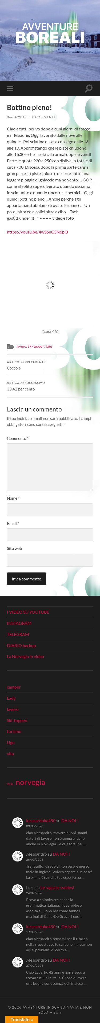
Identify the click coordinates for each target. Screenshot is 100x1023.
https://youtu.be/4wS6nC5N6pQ (37, 231)
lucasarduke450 (40, 820)
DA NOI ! (69, 820)
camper (14, 686)
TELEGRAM (18, 634)
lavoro (21, 346)
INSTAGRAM (19, 623)
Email (13, 523)
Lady (11, 698)
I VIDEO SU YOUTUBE (28, 611)
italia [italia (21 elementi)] (10, 784)
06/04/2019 (17, 117)
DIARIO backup (21, 645)
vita (10, 753)
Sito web (14, 548)
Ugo (49, 346)
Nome (13, 498)
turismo (14, 731)
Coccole (50, 365)
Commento (18, 438)
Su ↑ (57, 1012)
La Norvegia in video (25, 656)
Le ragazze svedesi (57, 887)
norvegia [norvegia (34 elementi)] (30, 782)
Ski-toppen (36, 346)
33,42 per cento (50, 386)
